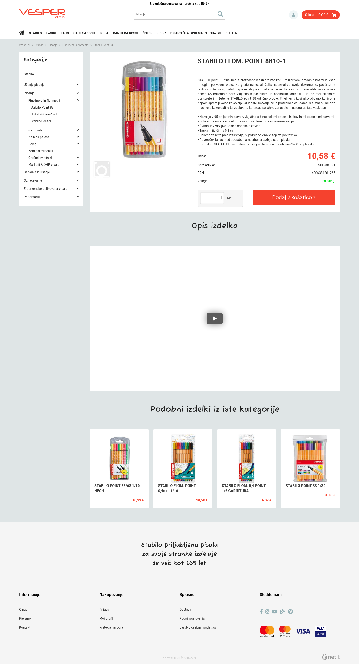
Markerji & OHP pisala (43, 164)
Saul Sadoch (84, 33)
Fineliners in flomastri (75, 45)
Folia (104, 33)
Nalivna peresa (38, 137)
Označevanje (33, 180)
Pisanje (52, 45)
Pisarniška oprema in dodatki (195, 33)
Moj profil (106, 618)
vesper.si (24, 45)
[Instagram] (267, 612)
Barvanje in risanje (37, 172)
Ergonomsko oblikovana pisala (45, 188)
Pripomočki (32, 197)
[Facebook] (261, 612)
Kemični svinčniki (40, 151)
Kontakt (24, 627)
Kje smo (25, 618)
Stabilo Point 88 (103, 45)
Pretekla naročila (111, 627)
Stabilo (35, 33)
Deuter (231, 33)
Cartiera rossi (125, 33)
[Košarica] (321, 14)
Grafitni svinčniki (40, 158)
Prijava (293, 14)
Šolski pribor (154, 33)
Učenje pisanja (34, 85)
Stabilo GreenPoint (44, 114)
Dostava (185, 609)
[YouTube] (274, 612)
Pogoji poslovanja (192, 618)
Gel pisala (35, 130)
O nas (23, 609)
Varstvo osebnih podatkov (198, 627)
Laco (65, 33)
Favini (51, 33)
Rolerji (32, 144)
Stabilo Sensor (41, 121)
